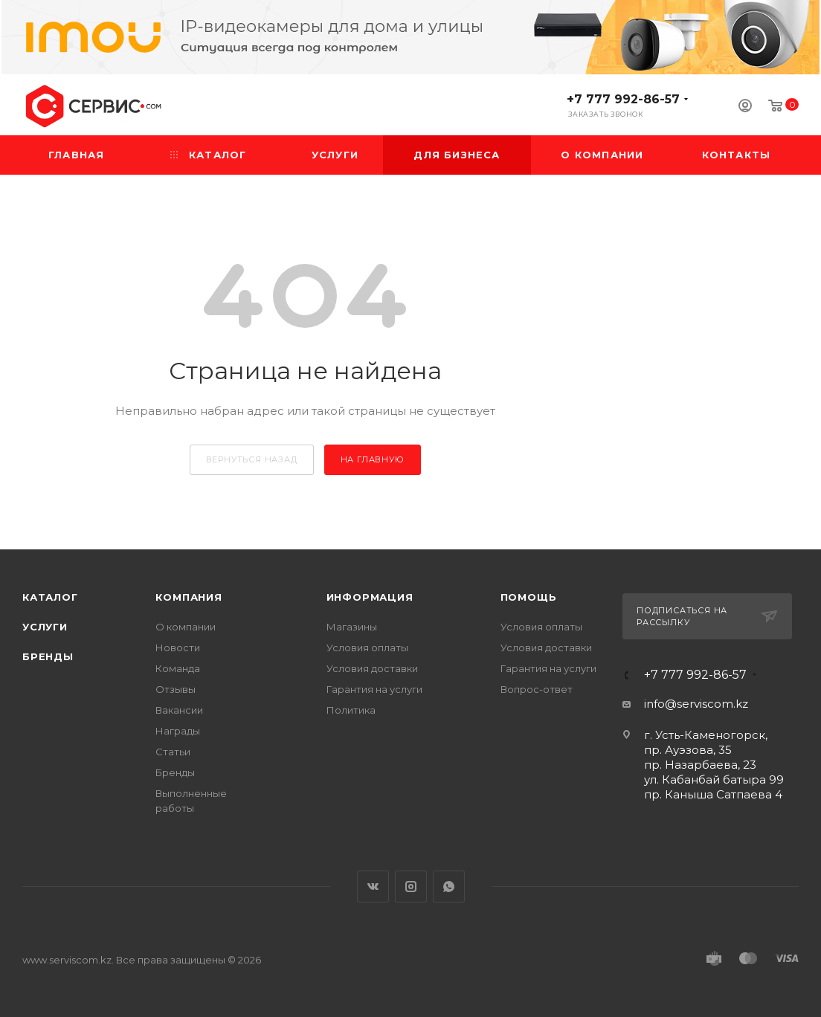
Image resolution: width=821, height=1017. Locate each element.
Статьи (172, 752)
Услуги (45, 627)
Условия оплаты (367, 647)
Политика (351, 710)
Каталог (50, 597)
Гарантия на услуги (374, 689)
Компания (188, 597)
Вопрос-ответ (536, 689)
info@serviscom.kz (696, 704)
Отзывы (175, 689)
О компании (185, 627)
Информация (369, 597)
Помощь (528, 597)
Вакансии (179, 710)
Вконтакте (373, 887)
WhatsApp (449, 887)
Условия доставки (372, 668)
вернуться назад (251, 459)
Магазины (351, 627)
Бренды (48, 656)
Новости (177, 647)
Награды (177, 731)
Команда (177, 668)
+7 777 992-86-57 (623, 99)
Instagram (411, 887)
